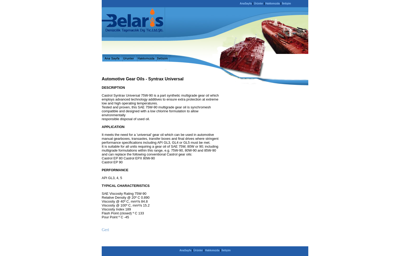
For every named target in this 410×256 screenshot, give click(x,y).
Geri (105, 229)
